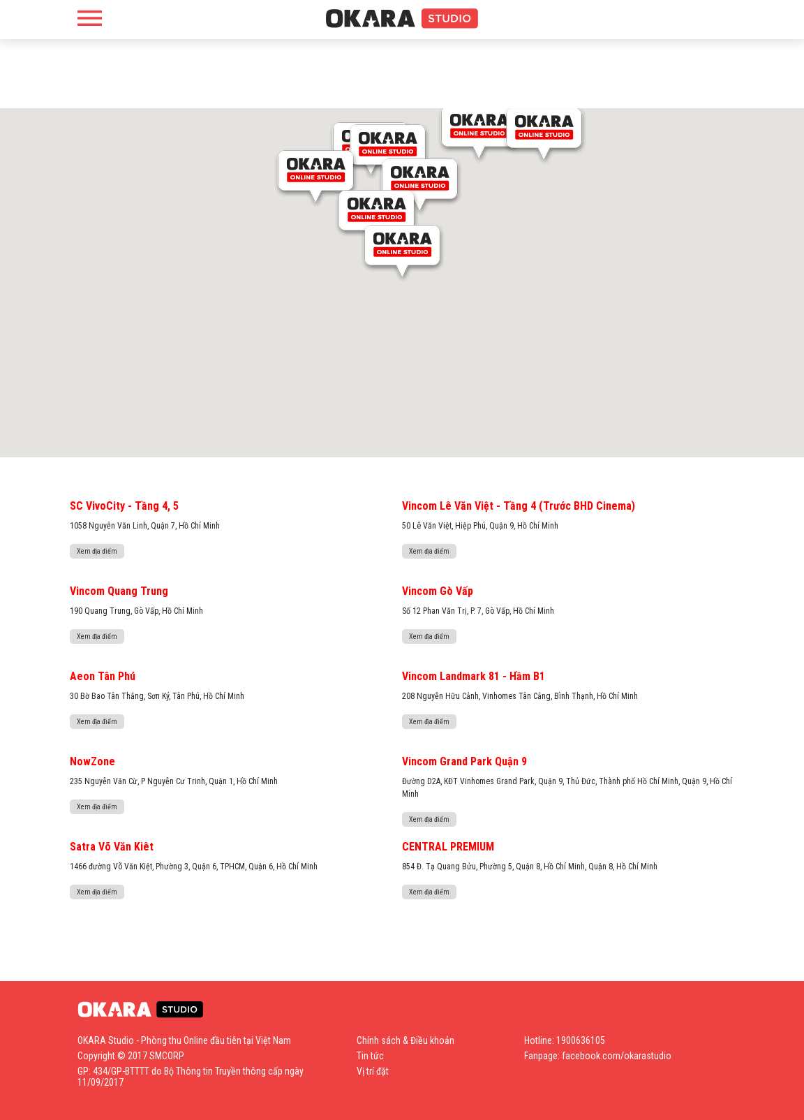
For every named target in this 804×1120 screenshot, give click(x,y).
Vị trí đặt (373, 1071)
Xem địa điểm (97, 551)
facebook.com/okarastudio (616, 1055)
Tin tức (370, 1055)
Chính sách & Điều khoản (405, 1040)
